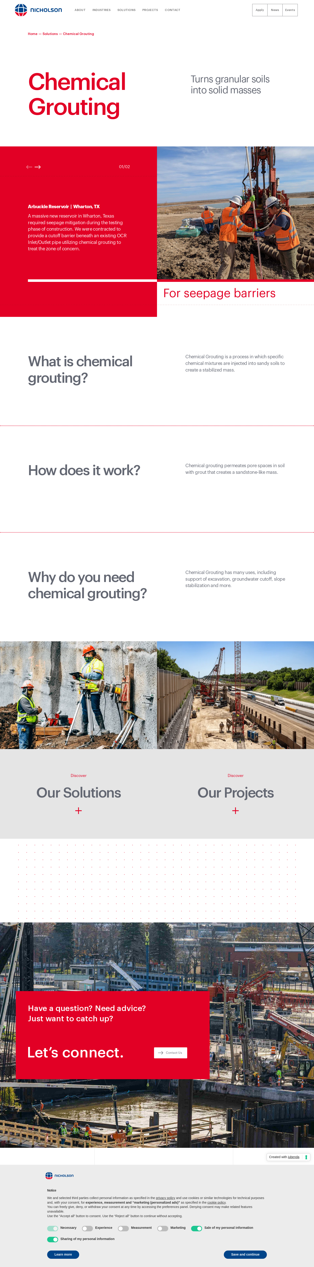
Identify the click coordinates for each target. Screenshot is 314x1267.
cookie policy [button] (216, 1202)
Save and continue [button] (245, 1254)
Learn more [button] (63, 1254)
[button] (305, 231)
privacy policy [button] (165, 1198)
